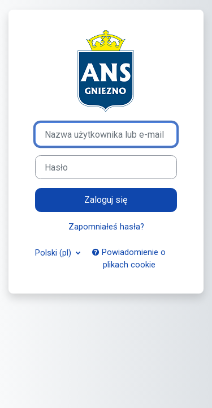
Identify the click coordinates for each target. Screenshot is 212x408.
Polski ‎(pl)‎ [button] (54, 253)
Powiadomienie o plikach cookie (129, 258)
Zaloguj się (106, 199)
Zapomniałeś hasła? (106, 227)
